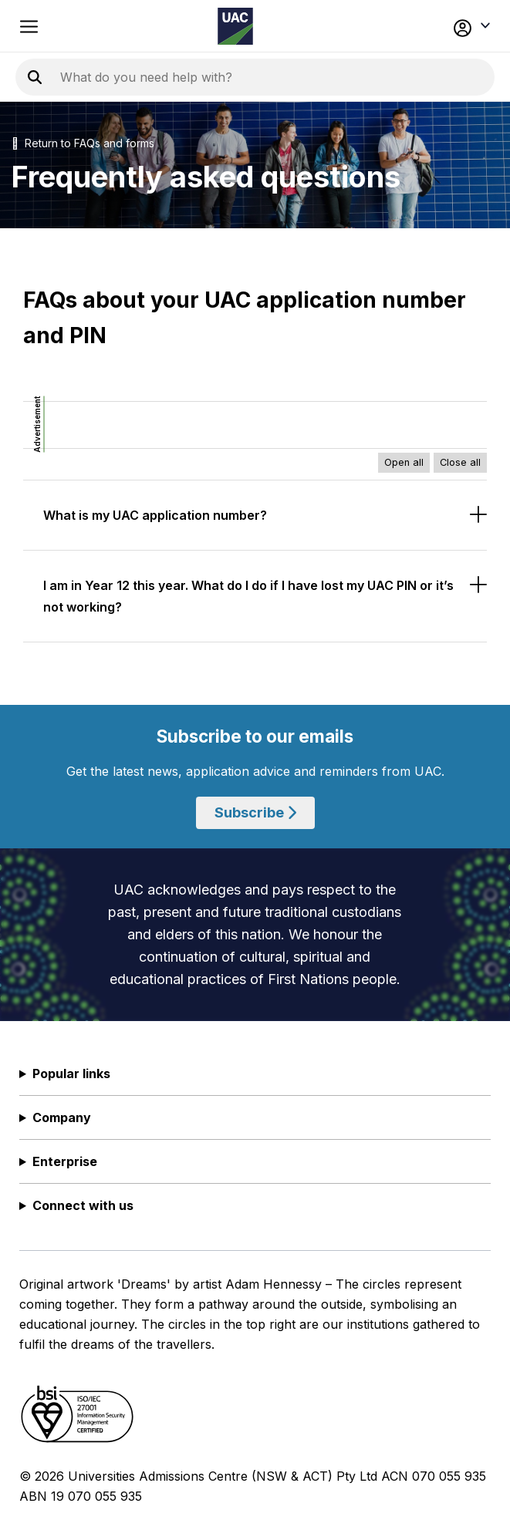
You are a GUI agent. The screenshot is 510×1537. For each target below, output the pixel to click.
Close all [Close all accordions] (460, 462)
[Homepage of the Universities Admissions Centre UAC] (235, 26)
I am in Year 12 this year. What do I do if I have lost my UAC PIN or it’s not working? (248, 596)
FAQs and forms (114, 143)
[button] (446, 26)
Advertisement (37, 424)
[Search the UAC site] (247, 77)
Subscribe (255, 812)
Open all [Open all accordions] (404, 462)
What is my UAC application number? (155, 515)
